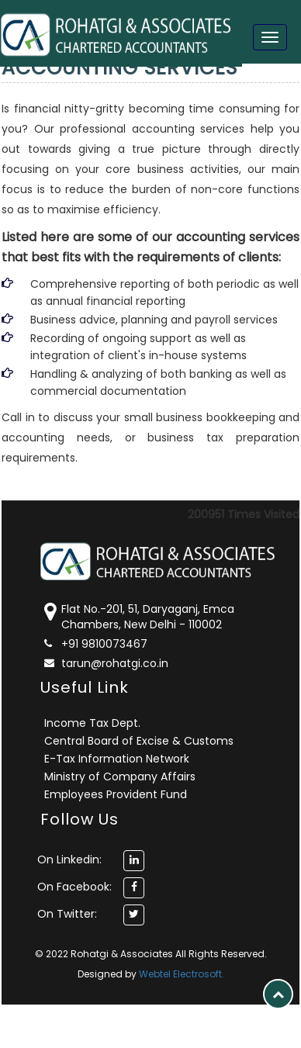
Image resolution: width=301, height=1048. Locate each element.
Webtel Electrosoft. (181, 974)
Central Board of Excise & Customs (139, 741)
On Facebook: (74, 886)
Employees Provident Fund (115, 794)
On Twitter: (67, 914)
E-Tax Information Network (116, 758)
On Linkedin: (69, 859)
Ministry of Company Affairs (119, 776)
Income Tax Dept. (92, 723)
